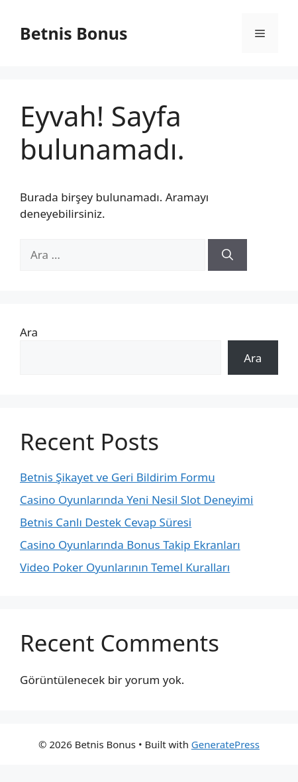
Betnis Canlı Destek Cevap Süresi (105, 522)
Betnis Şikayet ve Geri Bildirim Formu (117, 477)
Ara (29, 332)
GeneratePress (225, 744)
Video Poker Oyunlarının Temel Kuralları (125, 567)
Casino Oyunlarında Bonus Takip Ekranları (130, 544)
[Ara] (227, 255)
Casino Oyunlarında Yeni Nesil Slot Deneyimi (136, 499)
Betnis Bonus (73, 33)
